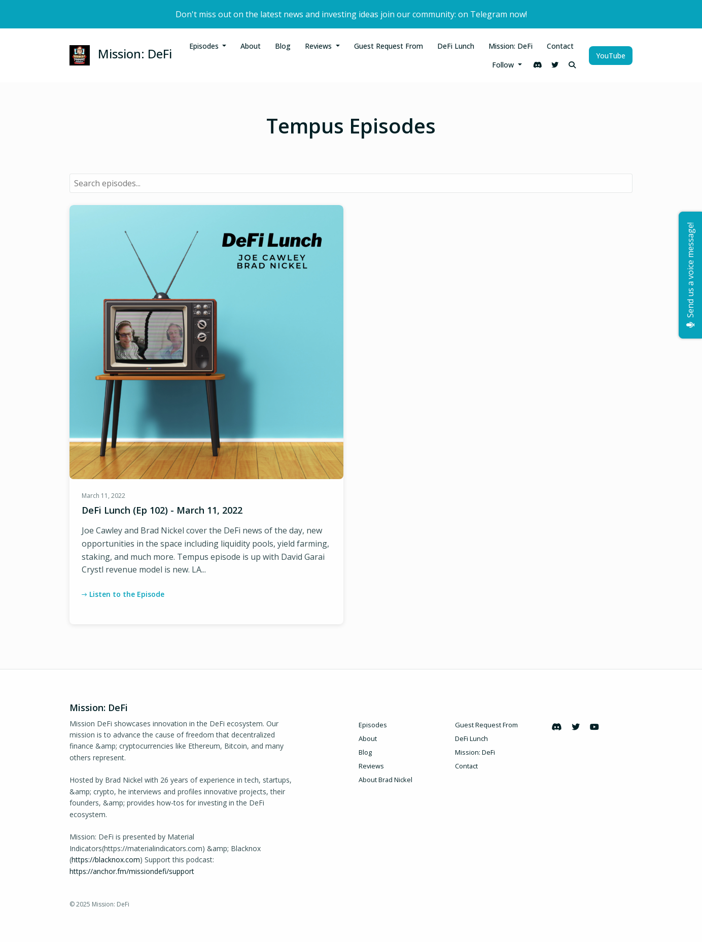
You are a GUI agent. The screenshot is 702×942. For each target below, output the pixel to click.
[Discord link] (537, 64)
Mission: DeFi (510, 46)
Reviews (319, 46)
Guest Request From (388, 46)
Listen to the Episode (123, 594)
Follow (504, 65)
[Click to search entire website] (572, 64)
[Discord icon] (556, 726)
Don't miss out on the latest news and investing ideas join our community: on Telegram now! (351, 14)
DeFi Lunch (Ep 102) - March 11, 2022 (162, 510)
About (250, 46)
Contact (560, 46)
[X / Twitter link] (555, 64)
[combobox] (351, 183)
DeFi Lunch (455, 46)
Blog (283, 46)
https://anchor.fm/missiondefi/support (131, 871)
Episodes (205, 46)
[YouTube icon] (594, 726)
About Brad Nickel (385, 779)
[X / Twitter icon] (576, 726)
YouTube (610, 55)
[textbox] (351, 183)
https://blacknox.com (106, 859)
